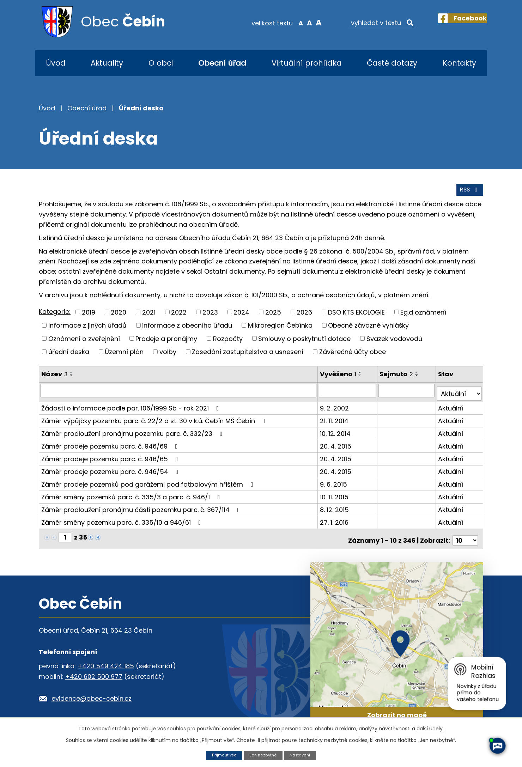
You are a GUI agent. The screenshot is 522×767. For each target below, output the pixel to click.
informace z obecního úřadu (187, 329)
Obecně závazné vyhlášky (368, 329)
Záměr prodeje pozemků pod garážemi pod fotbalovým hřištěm (148, 485)
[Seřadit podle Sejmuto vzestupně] (418, 377)
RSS (468, 194)
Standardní (296, 22)
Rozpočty (228, 343)
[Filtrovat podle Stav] (460, 395)
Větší (305, 22)
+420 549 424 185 (106, 664)
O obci (160, 63)
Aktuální (451, 409)
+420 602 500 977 (93, 674)
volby (167, 356)
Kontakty (459, 63)
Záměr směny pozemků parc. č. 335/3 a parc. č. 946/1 (132, 498)
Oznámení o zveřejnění (84, 343)
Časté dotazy (392, 63)
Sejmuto (397, 378)
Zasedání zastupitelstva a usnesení (247, 356)
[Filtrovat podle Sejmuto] (408, 395)
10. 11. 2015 (335, 498)
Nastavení (303, 755)
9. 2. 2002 (335, 409)
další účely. (430, 727)
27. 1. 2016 (335, 523)
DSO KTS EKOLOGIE (356, 316)
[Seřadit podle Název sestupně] (71, 379)
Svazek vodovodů (394, 343)
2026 (304, 316)
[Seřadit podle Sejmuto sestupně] (418, 379)
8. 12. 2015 (335, 510)
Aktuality (107, 63)
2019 (88, 316)
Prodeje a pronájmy (166, 343)
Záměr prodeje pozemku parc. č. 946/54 (111, 472)
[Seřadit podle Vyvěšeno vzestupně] (361, 377)
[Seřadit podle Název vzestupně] (71, 377)
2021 (149, 316)
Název (54, 378)
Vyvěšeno (339, 378)
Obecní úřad (222, 63)
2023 (210, 316)
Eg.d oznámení (423, 316)
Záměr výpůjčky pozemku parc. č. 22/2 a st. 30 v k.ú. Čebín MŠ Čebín (154, 422)
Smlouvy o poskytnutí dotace (304, 343)
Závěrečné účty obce (352, 356)
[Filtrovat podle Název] (178, 395)
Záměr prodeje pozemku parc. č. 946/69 (111, 447)
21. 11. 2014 (335, 422)
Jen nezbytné (263, 755)
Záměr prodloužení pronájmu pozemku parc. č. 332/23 (133, 434)
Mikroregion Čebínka (280, 329)
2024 (241, 316)
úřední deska (68, 356)
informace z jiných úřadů (87, 329)
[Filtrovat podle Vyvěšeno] (348, 395)
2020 (118, 316)
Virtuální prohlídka (307, 63)
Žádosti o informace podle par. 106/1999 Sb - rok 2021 (131, 409)
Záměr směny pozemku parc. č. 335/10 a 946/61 (122, 523)
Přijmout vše (221, 755)
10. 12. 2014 (336, 434)
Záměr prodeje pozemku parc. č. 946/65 (111, 460)
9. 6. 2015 (334, 485)
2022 (179, 316)
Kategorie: (55, 316)
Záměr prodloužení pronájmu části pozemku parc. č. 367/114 (142, 510)
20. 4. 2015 (336, 447)
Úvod (56, 63)
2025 (273, 316)
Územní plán (124, 356)
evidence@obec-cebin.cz (91, 696)
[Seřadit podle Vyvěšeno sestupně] (361, 379)
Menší (287, 22)
